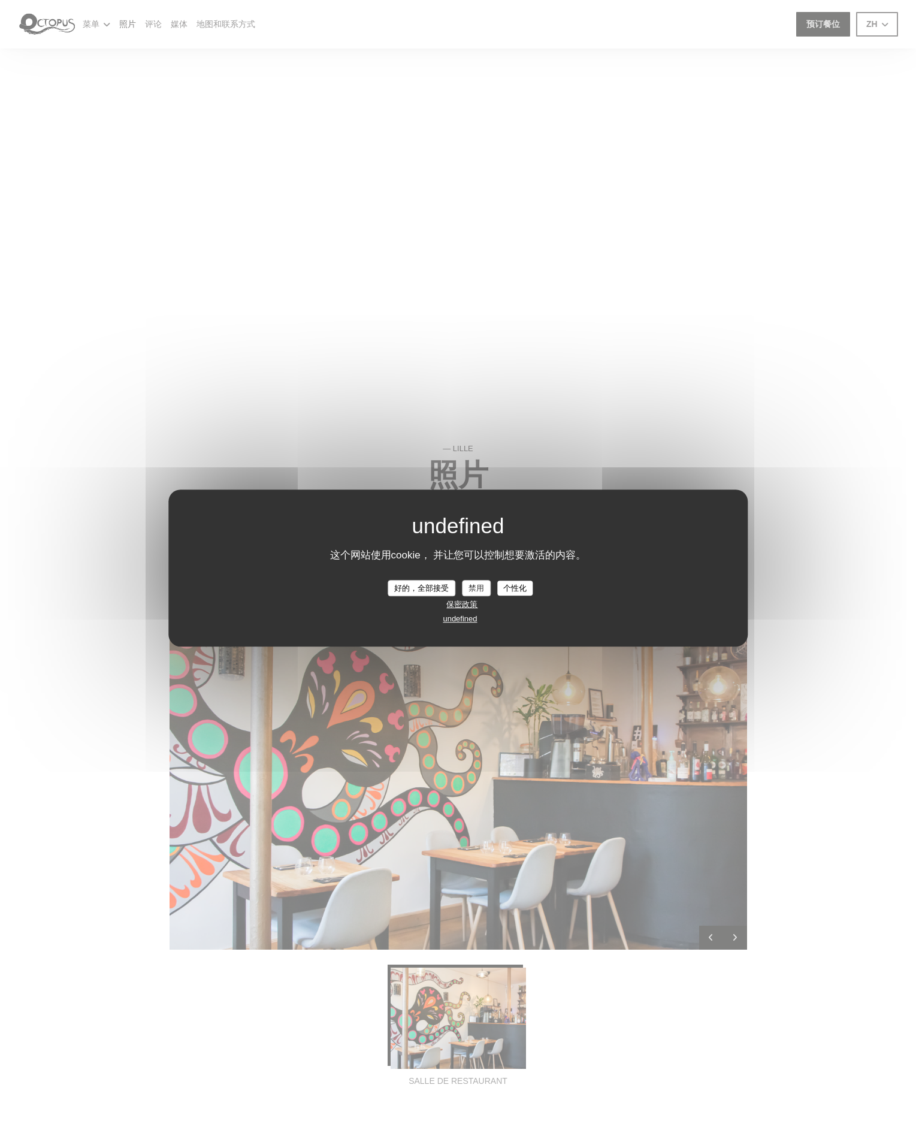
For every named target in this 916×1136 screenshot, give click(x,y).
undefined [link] (460, 618)
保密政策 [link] (461, 604)
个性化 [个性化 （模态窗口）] (515, 588)
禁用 (476, 588)
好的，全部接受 (421, 588)
